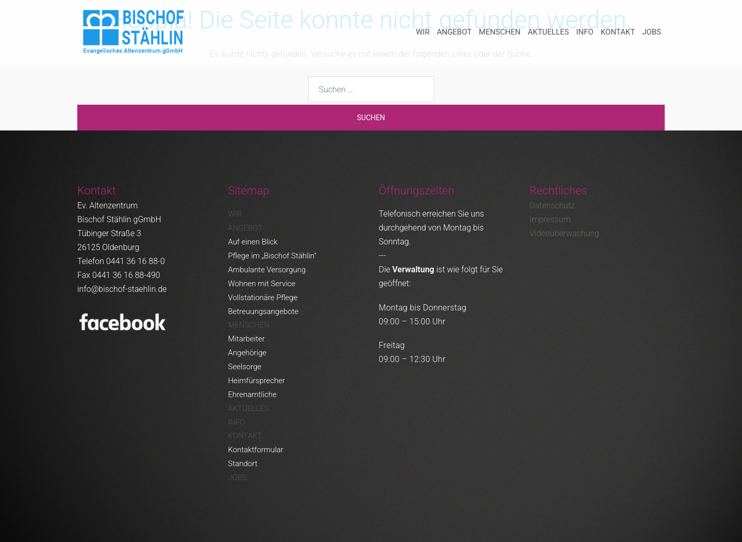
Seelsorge (245, 366)
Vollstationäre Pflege (263, 297)
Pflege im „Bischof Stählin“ (272, 255)
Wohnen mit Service (262, 283)
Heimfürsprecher (256, 380)
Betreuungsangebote (263, 311)
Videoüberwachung (564, 233)
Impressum (550, 219)
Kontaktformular (255, 449)
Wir (423, 32)
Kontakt (618, 32)
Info (584, 32)
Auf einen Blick (253, 242)
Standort (243, 463)
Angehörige (247, 352)
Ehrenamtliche (252, 394)
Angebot (454, 32)
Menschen (499, 32)
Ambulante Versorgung (267, 269)
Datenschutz (552, 205)
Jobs (651, 32)
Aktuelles (548, 32)
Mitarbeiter (246, 338)
